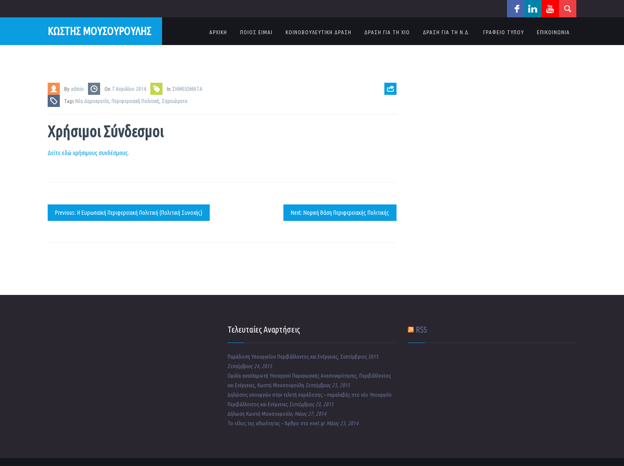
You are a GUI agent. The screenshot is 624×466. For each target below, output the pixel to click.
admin (77, 89)
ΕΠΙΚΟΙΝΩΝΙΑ (553, 32)
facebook (515, 8)
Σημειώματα (174, 101)
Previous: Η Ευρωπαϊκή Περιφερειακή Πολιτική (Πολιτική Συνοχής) (128, 212)
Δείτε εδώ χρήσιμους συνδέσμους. (88, 152)
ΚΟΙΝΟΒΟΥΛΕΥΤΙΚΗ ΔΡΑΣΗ (318, 32)
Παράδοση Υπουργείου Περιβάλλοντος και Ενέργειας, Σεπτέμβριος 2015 (303, 356)
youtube (550, 8)
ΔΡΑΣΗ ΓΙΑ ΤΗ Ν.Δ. (446, 32)
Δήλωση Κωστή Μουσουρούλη (260, 414)
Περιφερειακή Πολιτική (135, 101)
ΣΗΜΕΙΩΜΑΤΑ (187, 89)
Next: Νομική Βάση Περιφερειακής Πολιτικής (340, 212)
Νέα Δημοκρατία (92, 101)
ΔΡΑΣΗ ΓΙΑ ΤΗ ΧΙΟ (387, 32)
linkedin (533, 8)
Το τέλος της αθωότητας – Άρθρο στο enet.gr (276, 423)
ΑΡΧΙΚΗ (218, 32)
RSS (421, 329)
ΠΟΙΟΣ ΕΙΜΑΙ (256, 32)
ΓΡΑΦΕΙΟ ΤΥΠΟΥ (503, 32)
